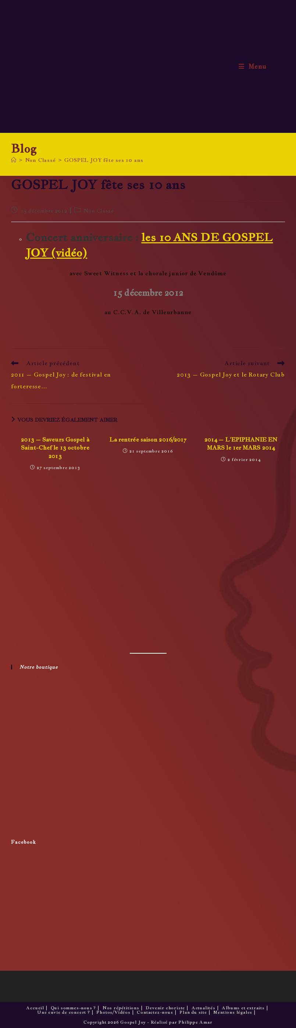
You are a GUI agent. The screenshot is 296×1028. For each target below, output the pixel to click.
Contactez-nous (155, 1012)
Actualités (203, 1008)
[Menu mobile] (253, 66)
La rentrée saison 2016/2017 (148, 439)
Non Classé (99, 210)
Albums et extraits (243, 1008)
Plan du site (193, 1012)
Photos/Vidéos (113, 1012)
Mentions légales (232, 1012)
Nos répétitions (121, 1008)
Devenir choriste (165, 1008)
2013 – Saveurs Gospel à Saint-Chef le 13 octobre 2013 (55, 448)
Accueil (35, 1008)
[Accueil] (14, 160)
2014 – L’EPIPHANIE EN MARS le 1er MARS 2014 (240, 443)
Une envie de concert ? (63, 1012)
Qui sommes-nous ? (73, 1008)
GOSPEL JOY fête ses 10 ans (103, 160)
